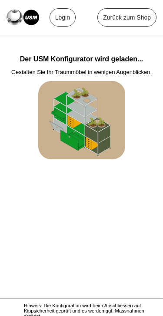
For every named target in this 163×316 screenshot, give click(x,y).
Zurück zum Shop (127, 17)
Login (62, 17)
